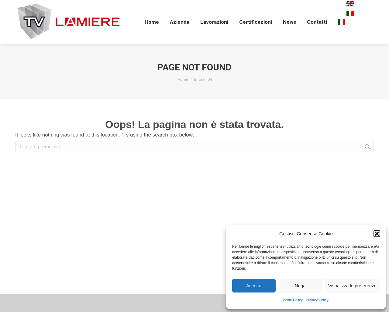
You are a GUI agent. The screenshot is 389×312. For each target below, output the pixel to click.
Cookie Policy (292, 300)
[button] (377, 234)
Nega (300, 285)
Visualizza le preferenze (352, 285)
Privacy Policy (317, 300)
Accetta (253, 285)
